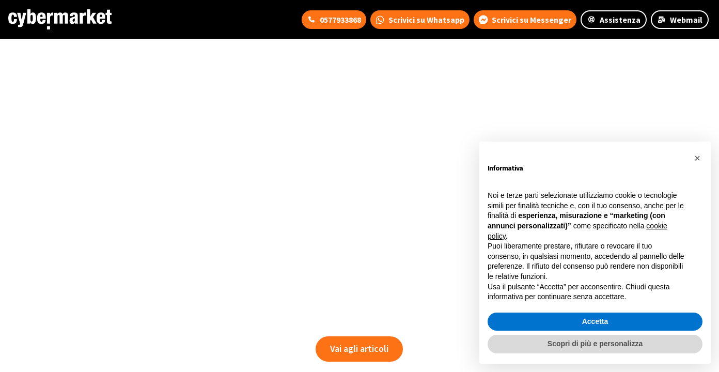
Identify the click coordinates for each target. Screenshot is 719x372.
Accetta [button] (595, 321)
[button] (697, 158)
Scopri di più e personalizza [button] (595, 343)
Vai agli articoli (359, 348)
